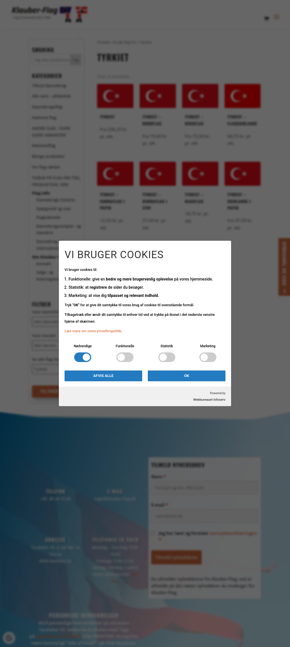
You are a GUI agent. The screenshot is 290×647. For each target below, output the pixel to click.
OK (186, 376)
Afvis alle (103, 376)
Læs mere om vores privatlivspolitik (93, 331)
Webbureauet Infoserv (209, 400)
